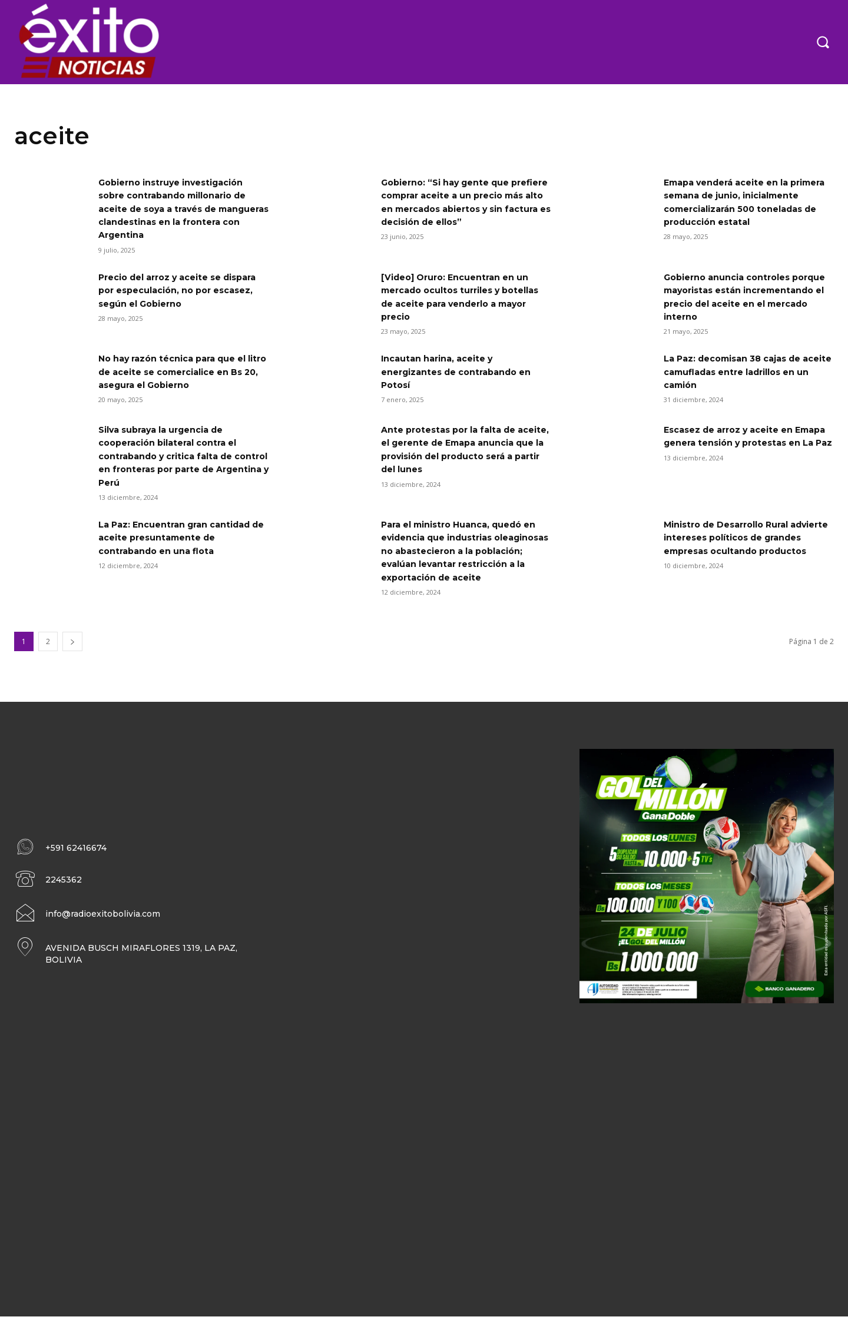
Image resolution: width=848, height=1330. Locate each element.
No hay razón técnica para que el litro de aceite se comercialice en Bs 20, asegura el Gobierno (181, 371)
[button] (822, 42)
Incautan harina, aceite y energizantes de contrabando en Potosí (465, 371)
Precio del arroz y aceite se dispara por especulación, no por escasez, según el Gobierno (181, 290)
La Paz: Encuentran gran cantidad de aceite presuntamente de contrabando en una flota (183, 537)
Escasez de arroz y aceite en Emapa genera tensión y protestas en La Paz (737, 443)
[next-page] (72, 654)
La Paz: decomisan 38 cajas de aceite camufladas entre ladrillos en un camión (748, 371)
